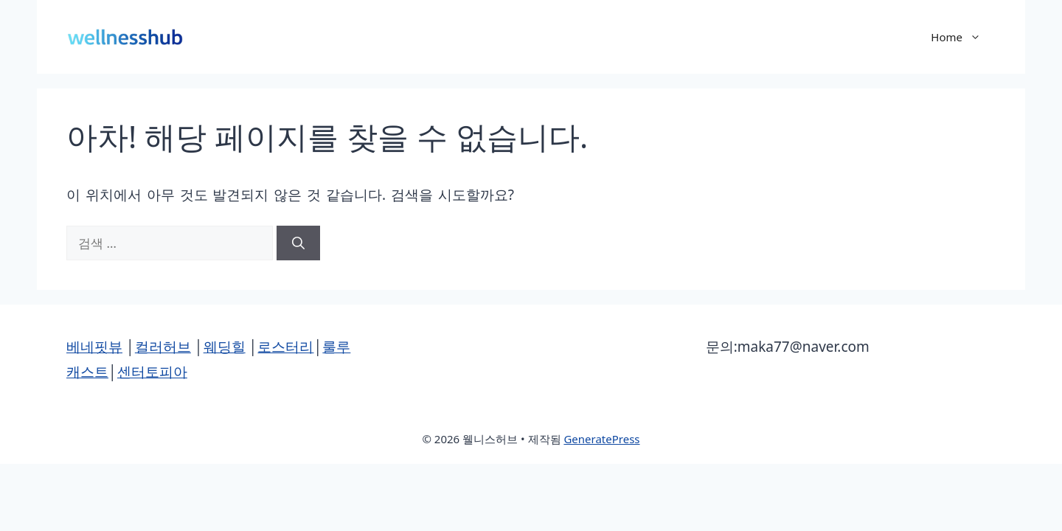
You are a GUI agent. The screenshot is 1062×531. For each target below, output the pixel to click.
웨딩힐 (225, 346)
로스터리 (285, 346)
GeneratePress (601, 438)
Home (963, 37)
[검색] (298, 243)
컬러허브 (163, 346)
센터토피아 (152, 371)
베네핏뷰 (94, 346)
